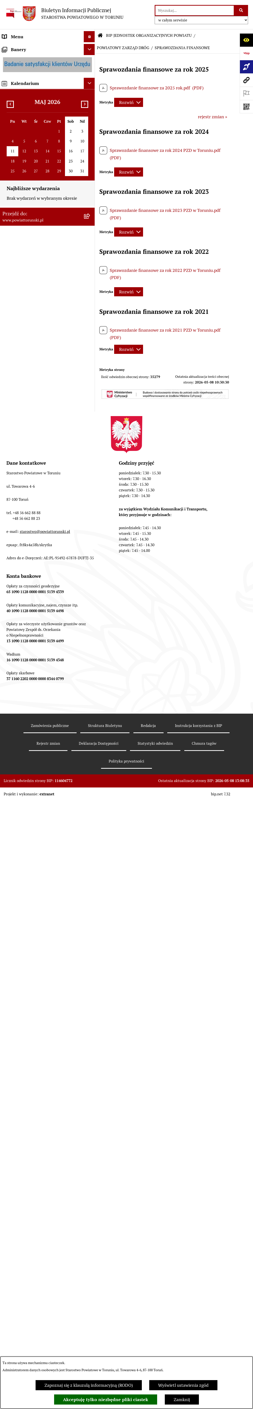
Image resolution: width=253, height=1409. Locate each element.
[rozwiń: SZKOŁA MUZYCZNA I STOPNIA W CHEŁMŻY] (90, 664)
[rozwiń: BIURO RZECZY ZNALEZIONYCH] (90, 464)
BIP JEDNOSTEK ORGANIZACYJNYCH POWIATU (149, 35)
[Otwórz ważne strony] (246, 93)
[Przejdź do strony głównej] (64, 13)
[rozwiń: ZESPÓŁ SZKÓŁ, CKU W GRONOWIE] (90, 601)
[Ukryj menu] (89, 36)
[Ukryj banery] (89, 1193)
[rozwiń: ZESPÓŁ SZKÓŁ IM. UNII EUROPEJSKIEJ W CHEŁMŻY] (90, 643)
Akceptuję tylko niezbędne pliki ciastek (105, 1399)
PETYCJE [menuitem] (11, 497)
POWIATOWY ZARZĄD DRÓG (123, 47)
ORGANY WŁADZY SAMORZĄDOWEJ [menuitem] (39, 133)
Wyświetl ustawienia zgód (183, 1385)
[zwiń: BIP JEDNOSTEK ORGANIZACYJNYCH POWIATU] (90, 566)
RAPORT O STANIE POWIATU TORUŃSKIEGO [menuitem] (31, 394)
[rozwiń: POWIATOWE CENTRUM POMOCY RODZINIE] (90, 685)
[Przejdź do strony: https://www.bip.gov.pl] (246, 53)
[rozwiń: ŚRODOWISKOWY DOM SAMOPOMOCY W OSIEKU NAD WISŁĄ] (90, 1138)
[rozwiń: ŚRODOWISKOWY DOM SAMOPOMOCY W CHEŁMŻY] (90, 1117)
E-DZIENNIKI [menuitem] (15, 544)
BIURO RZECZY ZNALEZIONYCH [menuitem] (34, 464)
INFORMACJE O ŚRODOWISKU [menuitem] (32, 442)
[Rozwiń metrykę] (128, 102)
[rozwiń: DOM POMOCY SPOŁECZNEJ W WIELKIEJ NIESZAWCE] (90, 769)
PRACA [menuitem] (9, 431)
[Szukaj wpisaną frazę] (241, 10)
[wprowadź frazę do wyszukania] (194, 10)
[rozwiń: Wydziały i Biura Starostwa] (90, 216)
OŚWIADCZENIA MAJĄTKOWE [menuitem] (32, 144)
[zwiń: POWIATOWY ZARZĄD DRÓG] (90, 790)
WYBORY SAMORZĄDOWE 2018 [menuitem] (34, 486)
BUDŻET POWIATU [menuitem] (21, 368)
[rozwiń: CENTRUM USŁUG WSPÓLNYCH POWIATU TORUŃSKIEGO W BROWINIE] (90, 1165)
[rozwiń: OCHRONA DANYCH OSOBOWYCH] (90, 1032)
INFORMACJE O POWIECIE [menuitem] (28, 76)
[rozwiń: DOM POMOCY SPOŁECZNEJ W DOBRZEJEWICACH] (90, 748)
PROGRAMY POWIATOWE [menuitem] (28, 357)
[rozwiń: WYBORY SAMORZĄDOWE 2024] (90, 475)
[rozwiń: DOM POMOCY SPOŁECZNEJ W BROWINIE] (90, 706)
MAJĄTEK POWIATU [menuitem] (22, 379)
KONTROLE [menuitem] (13, 335)
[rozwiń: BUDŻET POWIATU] (90, 368)
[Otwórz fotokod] (246, 106)
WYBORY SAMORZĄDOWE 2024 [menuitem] (34, 475)
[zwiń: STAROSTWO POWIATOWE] (90, 166)
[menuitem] (47, 47)
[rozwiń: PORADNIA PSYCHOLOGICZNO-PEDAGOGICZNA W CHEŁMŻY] (90, 1096)
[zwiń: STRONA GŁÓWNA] (90, 48)
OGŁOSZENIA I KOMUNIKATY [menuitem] (32, 408)
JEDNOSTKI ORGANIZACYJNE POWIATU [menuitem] (42, 302)
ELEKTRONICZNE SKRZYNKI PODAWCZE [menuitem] (31, 512)
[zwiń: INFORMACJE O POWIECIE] (90, 76)
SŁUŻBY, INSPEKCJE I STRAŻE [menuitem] (32, 313)
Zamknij (182, 1399)
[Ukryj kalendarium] (89, 1226)
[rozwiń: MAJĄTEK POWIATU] (90, 379)
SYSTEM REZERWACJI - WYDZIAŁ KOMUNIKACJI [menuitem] (35, 529)
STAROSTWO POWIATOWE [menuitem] (29, 166)
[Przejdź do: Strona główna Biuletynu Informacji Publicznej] (100, 36)
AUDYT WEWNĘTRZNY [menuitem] (25, 346)
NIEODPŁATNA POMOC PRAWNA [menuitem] (35, 453)
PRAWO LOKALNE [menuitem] (20, 155)
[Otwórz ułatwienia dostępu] (246, 40)
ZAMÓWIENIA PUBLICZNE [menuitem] (28, 420)
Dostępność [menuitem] (13, 555)
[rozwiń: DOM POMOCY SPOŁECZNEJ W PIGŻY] (90, 727)
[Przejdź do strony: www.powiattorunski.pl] (246, 80)
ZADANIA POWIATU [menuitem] (22, 324)
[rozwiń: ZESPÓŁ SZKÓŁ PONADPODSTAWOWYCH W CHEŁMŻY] (90, 616)
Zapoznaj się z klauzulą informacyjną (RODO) (88, 1385)
